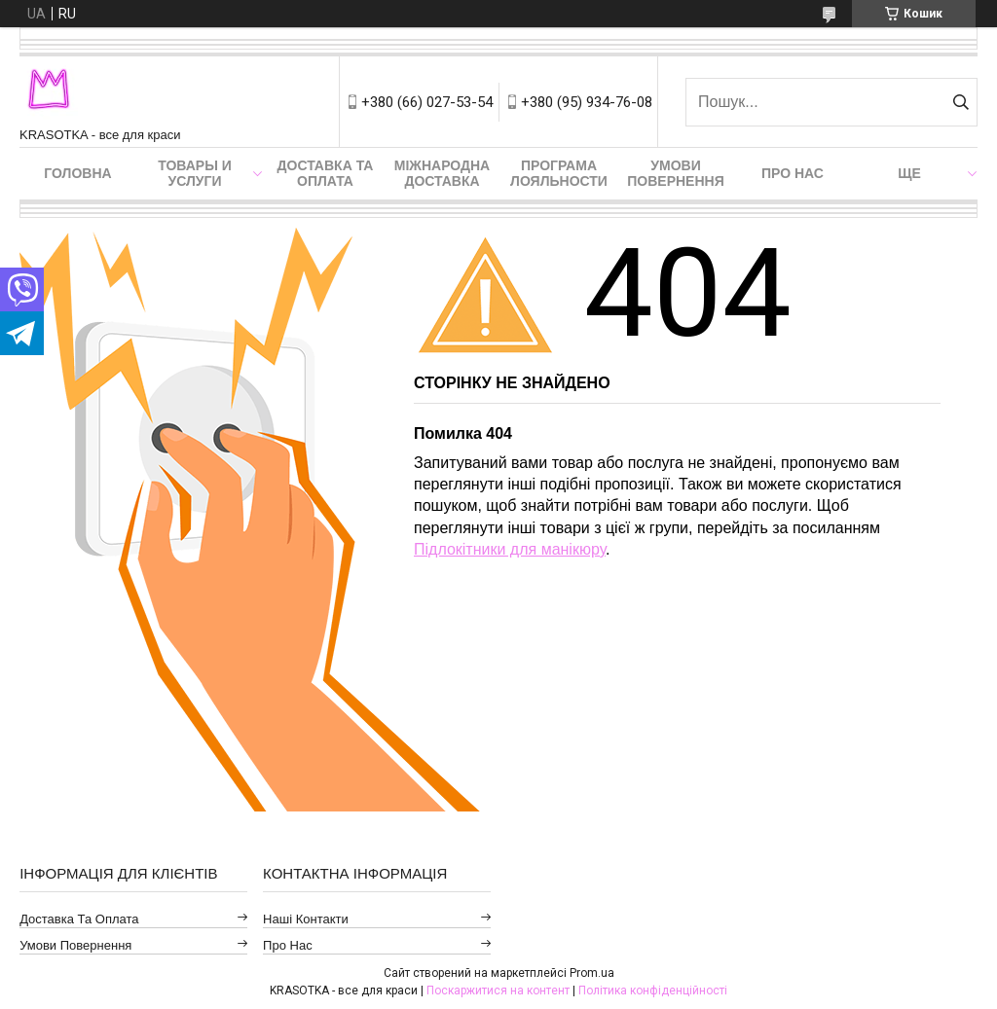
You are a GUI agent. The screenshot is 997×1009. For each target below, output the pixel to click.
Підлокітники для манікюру (510, 549)
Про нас (792, 173)
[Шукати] (960, 102)
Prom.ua (592, 973)
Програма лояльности (559, 173)
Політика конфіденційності (652, 990)
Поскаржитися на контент (498, 990)
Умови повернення (675, 173)
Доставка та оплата (325, 173)
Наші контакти (306, 919)
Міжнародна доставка (442, 173)
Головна (77, 173)
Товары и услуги (195, 173)
